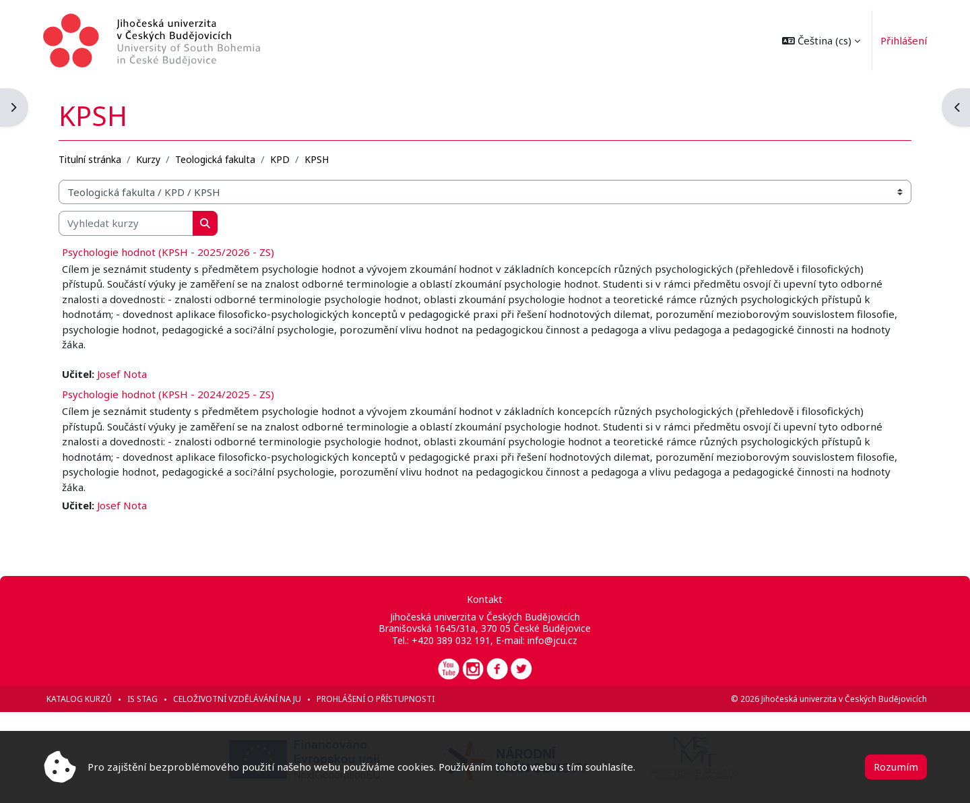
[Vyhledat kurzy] (126, 223)
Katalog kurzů (79, 699)
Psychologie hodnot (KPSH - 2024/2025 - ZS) (168, 394)
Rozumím (896, 766)
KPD (280, 159)
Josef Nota (122, 374)
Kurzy (148, 159)
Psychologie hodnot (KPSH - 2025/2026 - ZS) (168, 252)
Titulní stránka (90, 159)
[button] (821, 40)
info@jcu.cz (552, 640)
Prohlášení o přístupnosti (375, 699)
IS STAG (142, 699)
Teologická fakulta (215, 159)
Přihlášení (903, 40)
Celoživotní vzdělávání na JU (237, 699)
